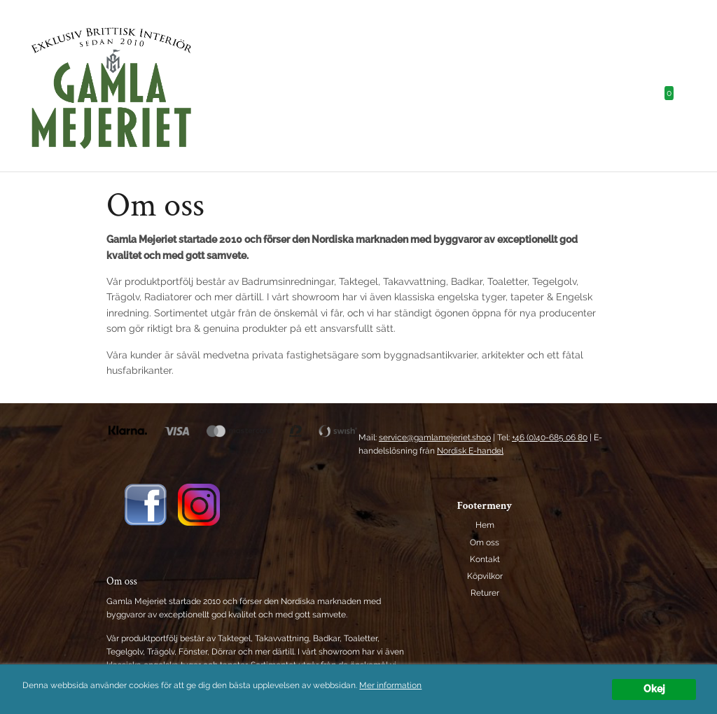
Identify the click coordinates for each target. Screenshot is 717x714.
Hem (484, 525)
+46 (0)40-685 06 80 (549, 437)
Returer (485, 593)
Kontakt (485, 559)
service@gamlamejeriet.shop (435, 437)
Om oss (484, 542)
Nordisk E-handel (470, 451)
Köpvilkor (485, 576)
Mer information (390, 685)
